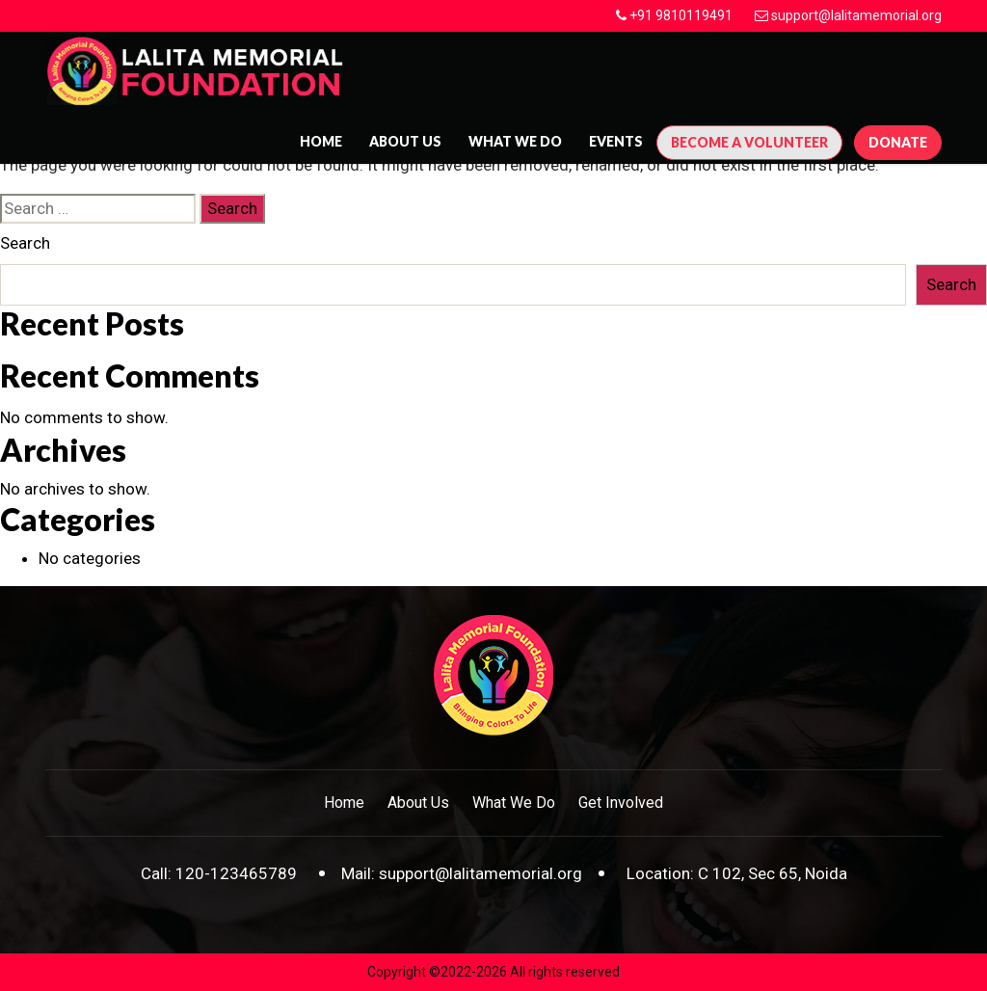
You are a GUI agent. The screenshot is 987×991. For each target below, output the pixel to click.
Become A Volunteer (749, 142)
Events (616, 141)
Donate (897, 142)
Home (321, 141)
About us (405, 141)
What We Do (515, 141)
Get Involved (620, 802)
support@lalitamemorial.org (856, 15)
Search (25, 243)
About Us (418, 802)
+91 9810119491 (681, 15)
